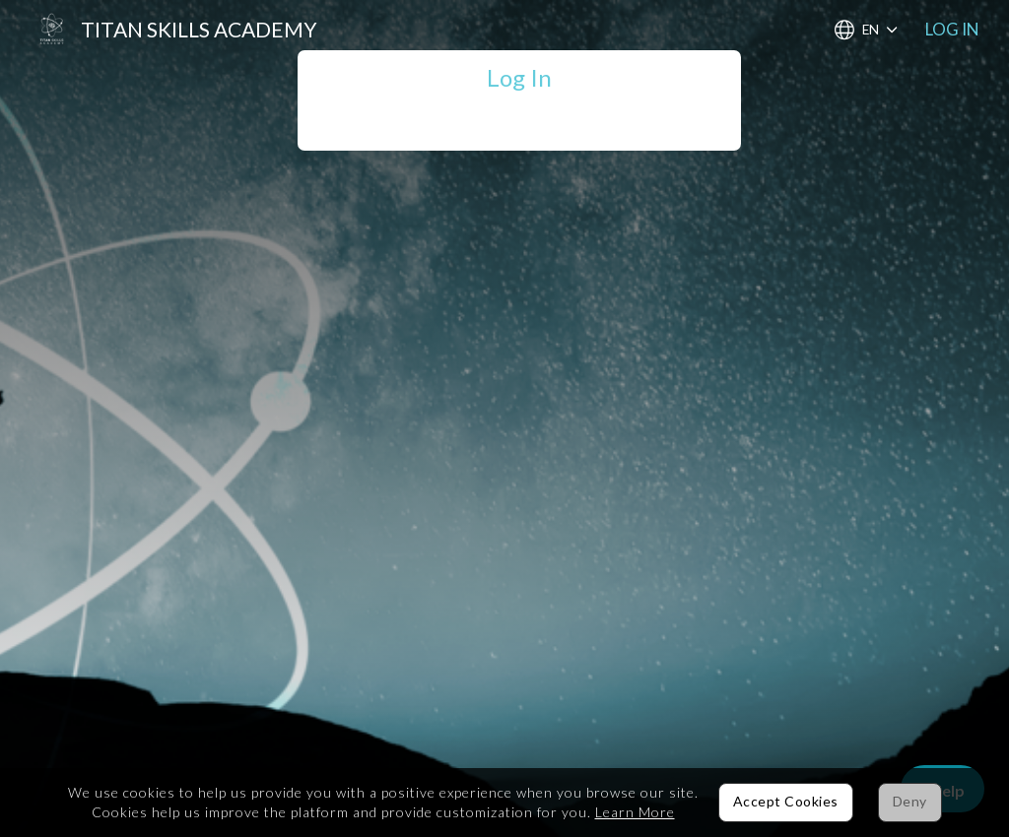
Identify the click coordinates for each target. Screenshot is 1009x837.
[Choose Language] (866, 30)
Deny (910, 801)
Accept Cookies (786, 801)
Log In (952, 29)
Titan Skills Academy (199, 29)
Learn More (635, 812)
